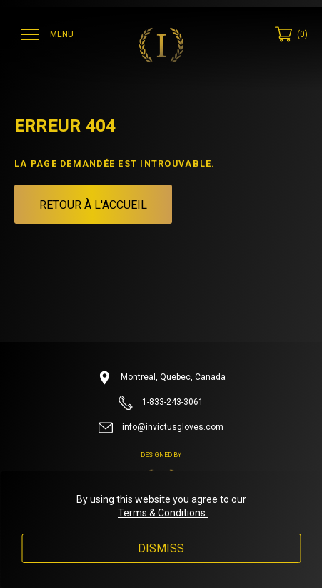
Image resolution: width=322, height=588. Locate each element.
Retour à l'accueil (93, 205)
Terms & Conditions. (163, 513)
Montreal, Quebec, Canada (161, 378)
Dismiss (161, 548)
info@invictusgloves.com (161, 428)
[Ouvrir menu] (49, 34)
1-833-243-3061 (161, 403)
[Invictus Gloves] (161, 45)
